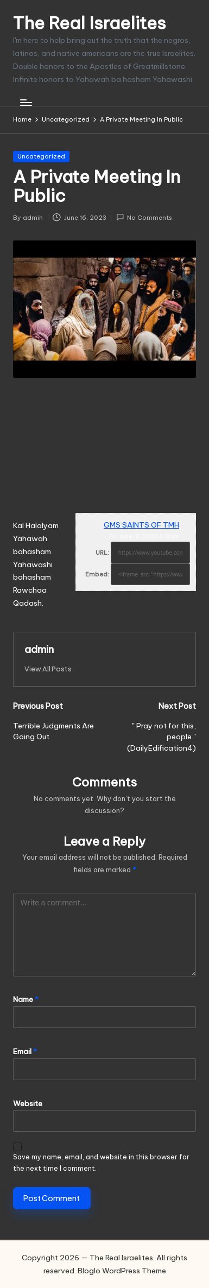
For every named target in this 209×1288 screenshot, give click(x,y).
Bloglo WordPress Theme (122, 1271)
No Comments (144, 217)
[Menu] (25, 103)
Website (27, 1103)
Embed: (97, 574)
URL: (102, 552)
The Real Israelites (89, 23)
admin (39, 649)
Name (26, 999)
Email (25, 1051)
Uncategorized (41, 156)
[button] (48, 669)
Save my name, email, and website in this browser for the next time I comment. (101, 1162)
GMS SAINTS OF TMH (141, 525)
